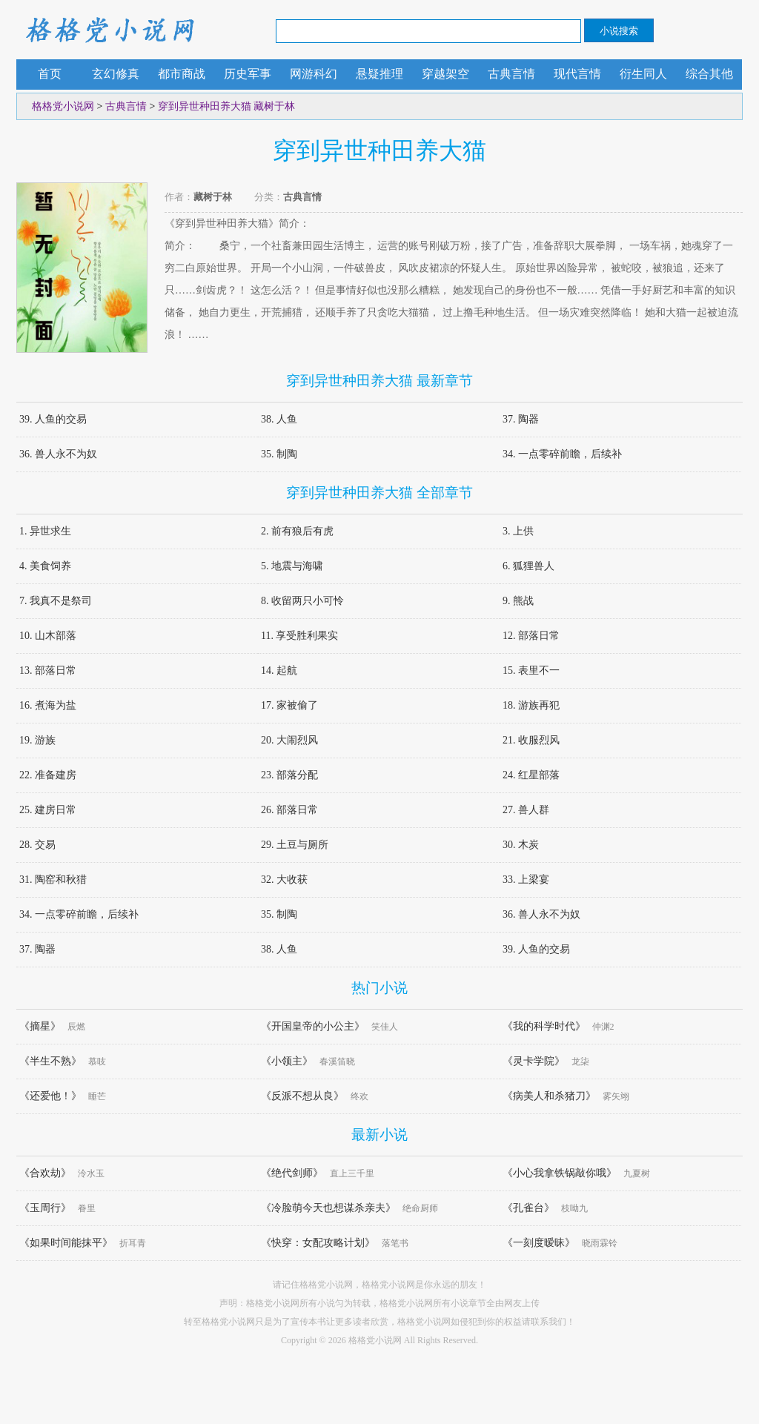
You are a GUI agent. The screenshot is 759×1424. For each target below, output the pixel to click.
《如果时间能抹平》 (66, 1242)
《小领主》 (287, 1061)
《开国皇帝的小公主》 (313, 1026)
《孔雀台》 (528, 1207)
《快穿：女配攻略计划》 (318, 1242)
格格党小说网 (109, 29)
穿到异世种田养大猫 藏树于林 (227, 106)
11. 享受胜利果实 (299, 635)
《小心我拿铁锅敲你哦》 (560, 1173)
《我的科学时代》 (544, 1026)
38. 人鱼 (279, 419)
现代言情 (577, 73)
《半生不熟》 (50, 1061)
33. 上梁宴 (526, 879)
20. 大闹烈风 (289, 740)
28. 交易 (37, 844)
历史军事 (247, 73)
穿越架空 (445, 73)
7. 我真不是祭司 (55, 600)
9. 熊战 (518, 600)
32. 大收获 (284, 879)
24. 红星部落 (531, 775)
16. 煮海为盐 (47, 705)
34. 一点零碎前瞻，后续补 (562, 454)
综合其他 (709, 73)
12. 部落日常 (531, 635)
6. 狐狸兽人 (528, 566)
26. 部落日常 (289, 809)
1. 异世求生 (45, 531)
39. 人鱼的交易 (53, 419)
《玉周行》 (45, 1207)
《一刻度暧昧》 (539, 1242)
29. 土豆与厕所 (294, 844)
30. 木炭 (521, 844)
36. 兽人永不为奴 (58, 454)
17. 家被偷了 (289, 705)
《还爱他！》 (50, 1096)
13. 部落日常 (47, 670)
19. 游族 (37, 740)
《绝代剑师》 (292, 1173)
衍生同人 (643, 73)
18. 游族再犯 (531, 705)
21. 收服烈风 (531, 740)
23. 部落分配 (289, 775)
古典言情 (511, 73)
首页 (50, 73)
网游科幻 (313, 73)
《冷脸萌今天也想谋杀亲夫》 (328, 1207)
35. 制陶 (279, 454)
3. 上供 (518, 531)
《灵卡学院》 (534, 1061)
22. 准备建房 (47, 775)
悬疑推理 (379, 73)
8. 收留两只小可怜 (302, 600)
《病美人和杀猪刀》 (549, 1096)
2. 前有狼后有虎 (297, 531)
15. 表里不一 (531, 670)
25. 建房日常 (47, 809)
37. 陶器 (521, 419)
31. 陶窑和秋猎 (53, 879)
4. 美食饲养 (45, 566)
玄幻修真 (115, 73)
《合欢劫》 (45, 1173)
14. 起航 (279, 670)
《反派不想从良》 (302, 1096)
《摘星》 (40, 1026)
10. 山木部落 (47, 635)
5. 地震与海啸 (292, 566)
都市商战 (181, 73)
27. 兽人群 (526, 809)
